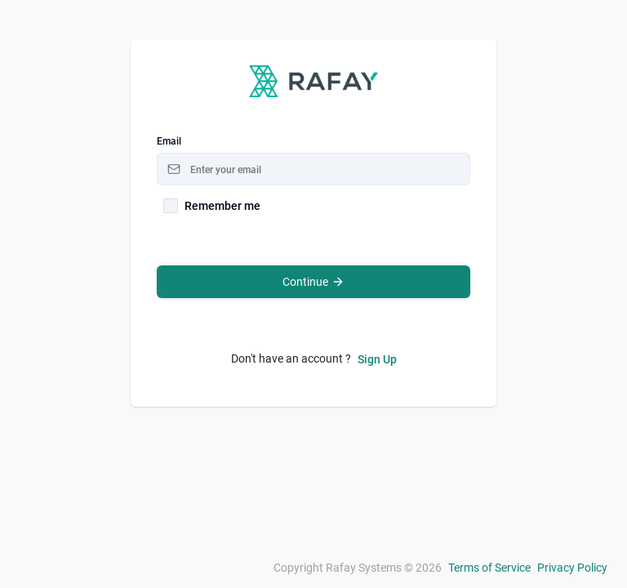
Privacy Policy (572, 567)
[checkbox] (170, 205)
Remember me (222, 206)
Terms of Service (489, 567)
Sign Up (377, 359)
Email (169, 141)
